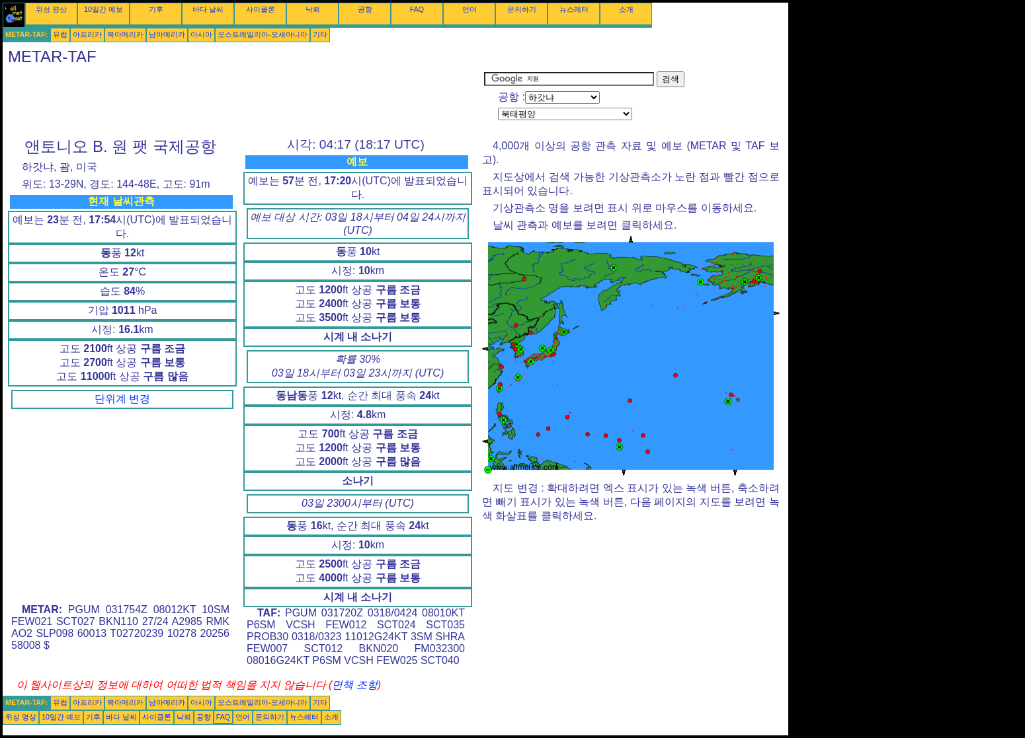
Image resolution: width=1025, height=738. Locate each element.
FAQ (417, 9)
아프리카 (87, 34)
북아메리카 (125, 34)
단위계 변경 (122, 398)
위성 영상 (51, 9)
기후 (156, 9)
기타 (320, 34)
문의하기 (521, 9)
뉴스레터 (574, 9)
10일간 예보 (103, 9)
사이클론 (260, 9)
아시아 (201, 34)
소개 (626, 9)
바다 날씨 (208, 9)
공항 (365, 9)
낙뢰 (313, 9)
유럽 (60, 34)
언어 (469, 9)
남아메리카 (167, 34)
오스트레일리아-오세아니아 (263, 34)
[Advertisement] (243, 101)
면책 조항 (354, 684)
